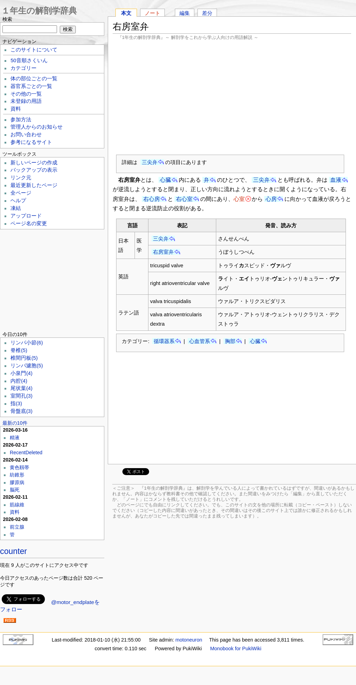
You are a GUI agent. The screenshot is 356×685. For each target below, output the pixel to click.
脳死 (14, 489)
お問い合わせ (26, 134)
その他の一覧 (26, 94)
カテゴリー (23, 68)
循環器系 (164, 341)
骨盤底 (21, 411)
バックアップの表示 (33, 170)
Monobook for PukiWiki (235, 648)
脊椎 (18, 350)
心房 (271, 199)
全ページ (20, 193)
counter (13, 551)
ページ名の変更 (28, 223)
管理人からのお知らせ (36, 127)
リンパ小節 (26, 342)
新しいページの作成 (33, 162)
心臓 (165, 180)
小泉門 (21, 373)
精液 (14, 437)
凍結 (15, 208)
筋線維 (17, 504)
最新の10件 (14, 423)
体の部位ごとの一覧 (33, 78)
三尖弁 (149, 162)
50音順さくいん (28, 60)
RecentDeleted (26, 452)
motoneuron (189, 640)
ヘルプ (18, 200)
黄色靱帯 (19, 467)
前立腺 (17, 527)
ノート (152, 13)
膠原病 (17, 482)
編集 (184, 13)
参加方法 (20, 119)
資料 (15, 109)
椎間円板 (24, 358)
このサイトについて (33, 49)
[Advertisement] (232, 97)
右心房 (151, 199)
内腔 (18, 381)
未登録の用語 (26, 101)
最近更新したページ (33, 185)
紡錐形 (17, 475)
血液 (335, 180)
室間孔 (21, 396)
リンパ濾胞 (26, 365)
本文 (126, 13)
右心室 (184, 199)
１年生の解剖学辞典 (39, 10)
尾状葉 (21, 388)
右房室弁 (163, 252)
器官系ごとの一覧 (31, 86)
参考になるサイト (31, 142)
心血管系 (199, 341)
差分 (207, 13)
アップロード (26, 216)
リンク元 (20, 177)
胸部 (230, 341)
